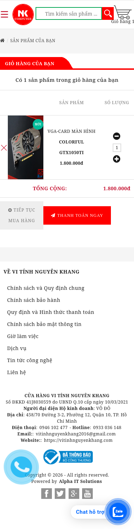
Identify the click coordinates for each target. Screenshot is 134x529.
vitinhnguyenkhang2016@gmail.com (76, 434)
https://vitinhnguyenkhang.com (78, 440)
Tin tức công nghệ (29, 360)
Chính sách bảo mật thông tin (44, 324)
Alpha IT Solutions (80, 481)
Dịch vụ (17, 348)
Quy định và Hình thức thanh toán (50, 312)
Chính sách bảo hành (33, 300)
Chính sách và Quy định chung (45, 288)
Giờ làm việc (23, 336)
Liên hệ (16, 372)
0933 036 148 (107, 427)
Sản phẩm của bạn (32, 41)
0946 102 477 (53, 427)
